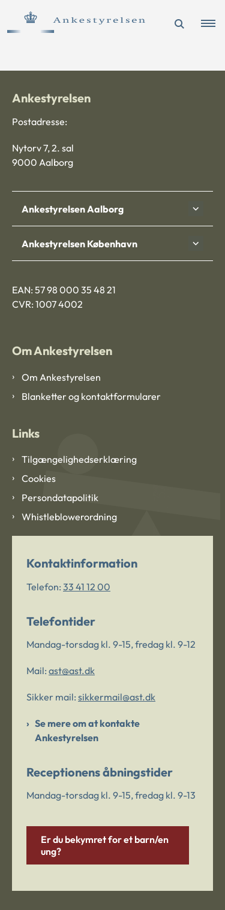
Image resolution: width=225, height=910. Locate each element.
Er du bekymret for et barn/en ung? (105, 845)
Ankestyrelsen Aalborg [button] (73, 209)
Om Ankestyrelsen (61, 377)
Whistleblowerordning (69, 517)
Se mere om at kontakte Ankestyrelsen (87, 730)
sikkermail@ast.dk (116, 697)
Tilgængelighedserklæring (79, 459)
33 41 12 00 (86, 587)
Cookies (39, 478)
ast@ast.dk (72, 671)
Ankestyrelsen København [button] (79, 244)
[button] (213, 24)
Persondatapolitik (60, 497)
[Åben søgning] (179, 24)
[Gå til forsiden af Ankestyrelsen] (72, 24)
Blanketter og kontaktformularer (91, 396)
